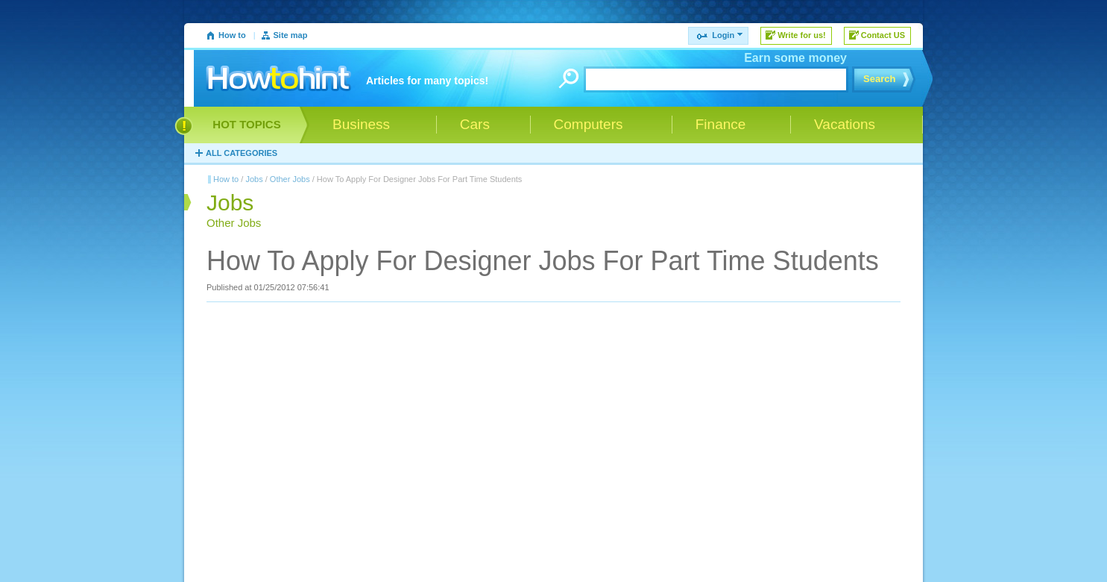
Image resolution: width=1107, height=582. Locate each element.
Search (879, 78)
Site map (291, 35)
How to (232, 35)
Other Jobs (290, 179)
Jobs (253, 179)
